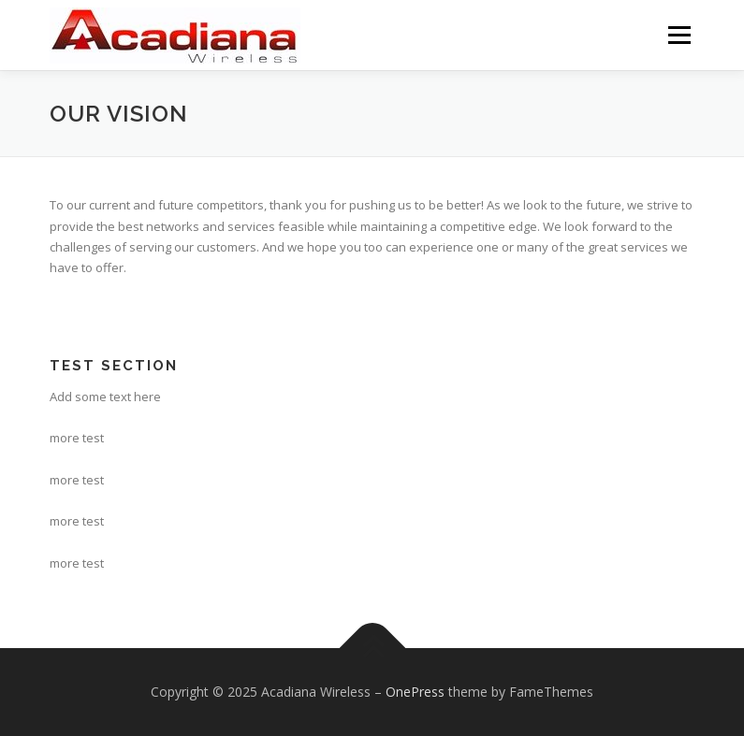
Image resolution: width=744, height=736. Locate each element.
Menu (679, 34)
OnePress (415, 691)
